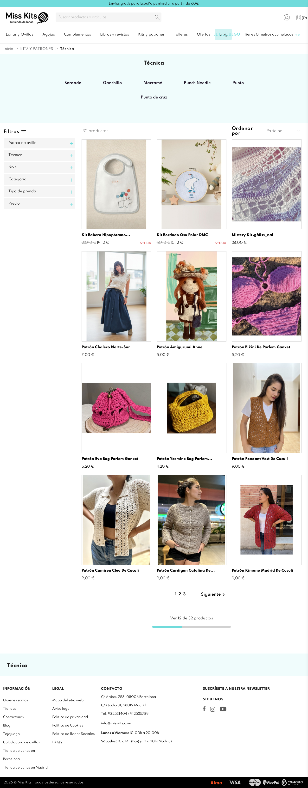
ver (298, 35)
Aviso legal (61, 708)
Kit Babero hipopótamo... (106, 235)
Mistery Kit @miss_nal (252, 235)
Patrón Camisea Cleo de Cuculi (110, 571)
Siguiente (213, 595)
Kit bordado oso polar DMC (182, 235)
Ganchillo (112, 83)
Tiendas (9, 708)
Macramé (152, 83)
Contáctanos (13, 717)
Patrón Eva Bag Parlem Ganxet (110, 459)
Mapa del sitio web (67, 700)
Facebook (204, 708)
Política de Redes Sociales (73, 734)
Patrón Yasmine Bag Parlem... (184, 459)
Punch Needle (197, 83)
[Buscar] (108, 17)
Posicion (283, 131)
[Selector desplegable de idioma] (271, 17)
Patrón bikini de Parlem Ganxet (261, 347)
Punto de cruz (154, 97)
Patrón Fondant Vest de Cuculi (260, 459)
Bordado (72, 83)
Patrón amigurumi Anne (179, 347)
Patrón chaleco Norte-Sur (106, 347)
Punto (238, 83)
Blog (6, 725)
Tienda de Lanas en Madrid (25, 767)
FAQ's (57, 742)
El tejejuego (226, 35)
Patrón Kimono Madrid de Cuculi (262, 571)
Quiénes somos (15, 700)
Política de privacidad (70, 717)
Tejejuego (11, 734)
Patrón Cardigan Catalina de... (186, 571)
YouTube (222, 709)
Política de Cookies (67, 725)
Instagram (212, 709)
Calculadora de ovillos (21, 742)
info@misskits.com (116, 723)
